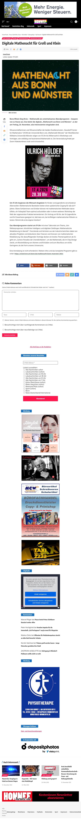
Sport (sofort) (30, 394)
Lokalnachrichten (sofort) (34, 377)
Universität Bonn (37, 38)
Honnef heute (7, 55)
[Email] (14, 49)
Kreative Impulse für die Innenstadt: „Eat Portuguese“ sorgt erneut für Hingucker (37, 635)
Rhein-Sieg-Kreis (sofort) (34, 389)
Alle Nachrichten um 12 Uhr (35, 383)
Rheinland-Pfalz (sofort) (33, 391)
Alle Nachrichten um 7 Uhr (34, 385)
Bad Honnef (7, 38)
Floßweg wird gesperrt (50, 786)
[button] (4, 21)
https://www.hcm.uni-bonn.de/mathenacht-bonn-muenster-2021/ (41, 255)
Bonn (15, 38)
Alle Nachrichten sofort (33, 375)
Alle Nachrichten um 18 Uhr (35, 379)
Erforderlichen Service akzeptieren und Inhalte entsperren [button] (40, 607)
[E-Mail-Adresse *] (40, 367)
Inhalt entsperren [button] (40, 599)
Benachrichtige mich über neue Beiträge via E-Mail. (24, 334)
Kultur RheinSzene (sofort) (34, 387)
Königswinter (24, 38)
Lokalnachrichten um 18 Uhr (35, 381)
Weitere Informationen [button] (40, 595)
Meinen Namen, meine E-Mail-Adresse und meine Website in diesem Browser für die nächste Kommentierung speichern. (41, 324)
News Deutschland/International (37, 398)
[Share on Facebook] (10, 49)
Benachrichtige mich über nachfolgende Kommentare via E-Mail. (29, 329)
